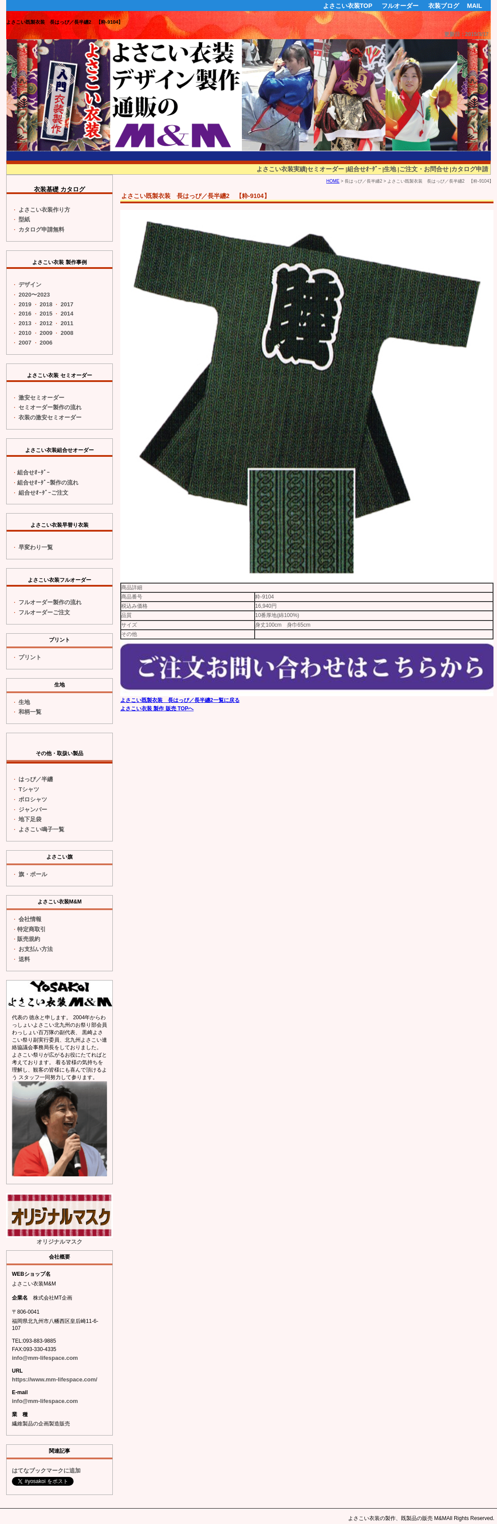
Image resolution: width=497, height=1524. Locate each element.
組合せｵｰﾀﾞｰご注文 (43, 492)
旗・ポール (33, 874)
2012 (46, 323)
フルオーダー (400, 5)
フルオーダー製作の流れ (50, 602)
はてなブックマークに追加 (46, 1470)
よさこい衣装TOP (348, 5)
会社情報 (30, 919)
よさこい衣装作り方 (44, 209)
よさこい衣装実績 (281, 169)
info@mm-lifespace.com (45, 1358)
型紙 (24, 219)
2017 (67, 304)
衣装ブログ (443, 5)
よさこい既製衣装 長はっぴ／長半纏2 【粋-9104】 (64, 22)
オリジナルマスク (59, 1219)
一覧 (36, 547)
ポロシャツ (33, 799)
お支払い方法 (36, 949)
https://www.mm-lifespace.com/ (54, 1379)
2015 (46, 313)
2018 (46, 304)
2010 (25, 333)
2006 (46, 342)
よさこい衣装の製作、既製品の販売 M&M (397, 1518)
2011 (67, 323)
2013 (25, 323)
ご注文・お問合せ (424, 169)
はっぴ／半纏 (36, 779)
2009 (46, 333)
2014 (67, 313)
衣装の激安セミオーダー (50, 417)
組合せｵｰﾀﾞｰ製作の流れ (47, 482)
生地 (390, 169)
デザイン (30, 284)
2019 (25, 304)
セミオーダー (325, 169)
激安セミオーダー (41, 397)
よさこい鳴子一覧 (41, 829)
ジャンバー (33, 809)
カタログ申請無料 (41, 229)
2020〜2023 (34, 294)
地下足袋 (30, 819)
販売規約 (28, 939)
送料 (24, 959)
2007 (25, 342)
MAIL (474, 5)
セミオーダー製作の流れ (50, 407)
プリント (30, 657)
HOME (333, 181)
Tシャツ (29, 789)
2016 (25, 313)
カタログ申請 (469, 169)
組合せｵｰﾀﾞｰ (364, 169)
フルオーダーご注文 (44, 612)
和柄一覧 (30, 712)
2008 (67, 333)
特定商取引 (31, 929)
